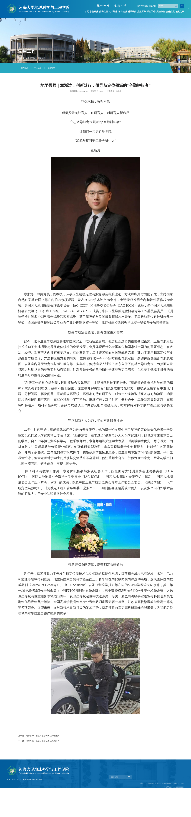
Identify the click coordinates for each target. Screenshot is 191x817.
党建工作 (142, 12)
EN (182, 6)
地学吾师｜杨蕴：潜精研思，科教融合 (42, 741)
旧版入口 (153, 6)
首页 (86, 12)
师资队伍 (103, 12)
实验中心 (161, 12)
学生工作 (151, 12)
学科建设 (123, 12)
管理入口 (38, 800)
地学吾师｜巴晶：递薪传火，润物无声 (42, 736)
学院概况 (94, 12)
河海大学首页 (144, 6)
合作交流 (170, 12)
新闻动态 (41, 58)
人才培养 (113, 12)
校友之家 (180, 12)
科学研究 (132, 12)
